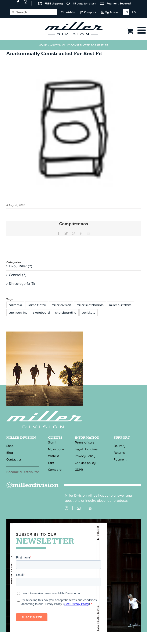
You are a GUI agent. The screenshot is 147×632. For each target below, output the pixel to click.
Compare (54, 470)
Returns (119, 453)
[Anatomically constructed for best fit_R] (73, 130)
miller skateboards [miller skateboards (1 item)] (90, 305)
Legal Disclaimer (87, 449)
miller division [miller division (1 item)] (61, 305)
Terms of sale (84, 442)
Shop (10, 446)
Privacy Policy (85, 456)
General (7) (17, 275)
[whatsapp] (88, 508)
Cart (51, 463)
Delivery (119, 446)
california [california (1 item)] (15, 305)
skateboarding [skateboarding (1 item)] (65, 313)
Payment (120, 459)
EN (126, 12)
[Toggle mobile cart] (130, 30)
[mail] (76, 508)
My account (56, 449)
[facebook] (18, 1)
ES (134, 12)
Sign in (52, 442)
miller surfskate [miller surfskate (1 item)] (120, 305)
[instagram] (25, 1)
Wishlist (53, 456)
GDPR (79, 470)
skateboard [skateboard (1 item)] (41, 313)
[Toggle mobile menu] (142, 30)
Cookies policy (85, 463)
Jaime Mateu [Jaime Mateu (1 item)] (37, 305)
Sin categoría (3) (22, 283)
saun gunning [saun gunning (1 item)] (18, 313)
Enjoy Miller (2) (20, 266)
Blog (9, 453)
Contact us (14, 459)
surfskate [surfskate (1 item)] (88, 313)
